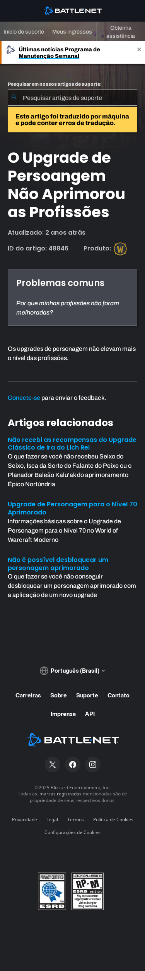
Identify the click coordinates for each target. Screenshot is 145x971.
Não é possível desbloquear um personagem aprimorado (58, 563)
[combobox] (72, 98)
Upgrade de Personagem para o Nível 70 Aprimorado (72, 508)
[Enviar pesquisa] (14, 98)
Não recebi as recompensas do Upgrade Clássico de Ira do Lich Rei (72, 443)
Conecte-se (24, 397)
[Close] (139, 52)
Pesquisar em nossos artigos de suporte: (55, 84)
